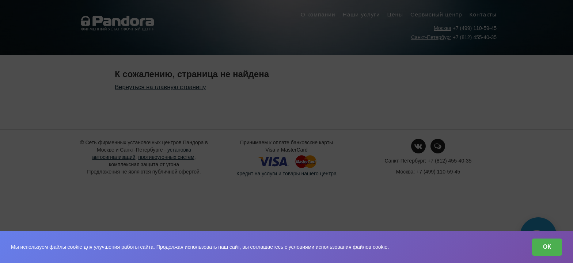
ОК (547, 247)
